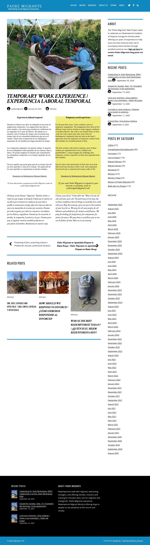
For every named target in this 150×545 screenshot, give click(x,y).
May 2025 (112, 221)
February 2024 (114, 282)
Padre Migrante (14, 541)
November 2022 (115, 343)
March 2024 (113, 278)
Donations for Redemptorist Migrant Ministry (30, 176)
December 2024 (115, 241)
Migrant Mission (115, 161)
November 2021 (115, 392)
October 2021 (114, 396)
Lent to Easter (114, 157)
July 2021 (112, 408)
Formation (112, 153)
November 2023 (115, 294)
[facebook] (133, 5)
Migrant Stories (114, 165)
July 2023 (112, 310)
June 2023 (112, 314)
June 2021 (112, 412)
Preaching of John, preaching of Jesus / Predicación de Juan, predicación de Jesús (30, 249)
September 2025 (115, 204)
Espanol (112, 5)
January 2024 (113, 286)
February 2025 (114, 233)
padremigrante (17, 109)
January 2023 (113, 335)
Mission (80, 5)
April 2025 (112, 225)
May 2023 (112, 318)
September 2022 (115, 351)
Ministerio (112, 170)
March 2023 (113, 327)
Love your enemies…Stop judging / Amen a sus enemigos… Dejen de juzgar (125, 99)
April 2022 (112, 371)
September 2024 (115, 253)
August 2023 (113, 306)
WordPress (117, 541)
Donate (121, 5)
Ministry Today (114, 178)
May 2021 (112, 416)
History (71, 5)
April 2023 (112, 323)
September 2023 (115, 302)
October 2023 (114, 298)
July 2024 (112, 261)
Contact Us (102, 5)
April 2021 (112, 420)
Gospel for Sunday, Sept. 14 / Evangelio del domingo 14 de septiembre (125, 87)
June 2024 (112, 266)
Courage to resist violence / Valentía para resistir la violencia (123, 110)
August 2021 (113, 404)
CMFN (110, 145)
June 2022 (112, 363)
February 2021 (114, 428)
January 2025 (113, 237)
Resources (90, 5)
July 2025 (112, 213)
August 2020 (113, 453)
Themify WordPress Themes (132, 541)
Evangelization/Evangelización (121, 149)
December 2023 (115, 290)
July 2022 (112, 359)
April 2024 (112, 274)
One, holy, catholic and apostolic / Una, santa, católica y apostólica (21, 312)
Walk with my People (117, 186)
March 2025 (113, 229)
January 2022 (113, 384)
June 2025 (112, 217)
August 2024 (113, 257)
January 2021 (113, 433)
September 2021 (115, 400)
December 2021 (115, 388)
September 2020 (115, 449)
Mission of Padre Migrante (119, 182)
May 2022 (112, 367)
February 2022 (114, 380)
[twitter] (128, 5)
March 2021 (113, 424)
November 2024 (115, 245)
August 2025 (113, 208)
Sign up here (134, 49)
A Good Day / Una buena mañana (122, 121)
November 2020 (115, 441)
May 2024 (112, 270)
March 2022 (113, 376)
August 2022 (113, 355)
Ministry (53, 109)
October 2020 (114, 445)
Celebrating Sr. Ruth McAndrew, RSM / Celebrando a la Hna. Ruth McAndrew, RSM (124, 77)
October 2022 (114, 347)
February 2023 (114, 331)
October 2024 (114, 249)
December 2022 (115, 339)
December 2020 (115, 437)
